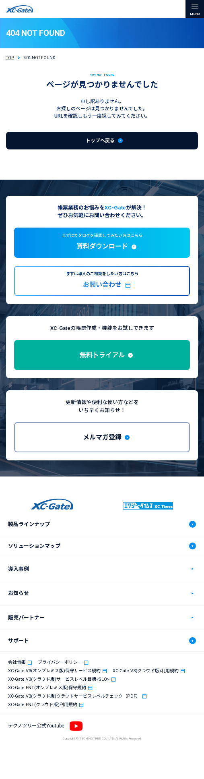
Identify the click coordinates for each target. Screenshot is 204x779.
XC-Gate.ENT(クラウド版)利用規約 (42, 704)
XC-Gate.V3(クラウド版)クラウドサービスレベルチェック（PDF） (74, 696)
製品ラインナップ (29, 524)
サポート (18, 641)
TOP (10, 58)
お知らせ (18, 593)
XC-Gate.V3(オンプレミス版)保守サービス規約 (54, 670)
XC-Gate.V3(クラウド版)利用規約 (146, 670)
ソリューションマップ (34, 546)
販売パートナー (26, 618)
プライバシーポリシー (60, 662)
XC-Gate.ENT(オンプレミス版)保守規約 (47, 687)
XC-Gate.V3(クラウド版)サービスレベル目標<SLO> (58, 679)
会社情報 (17, 662)
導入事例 (18, 569)
